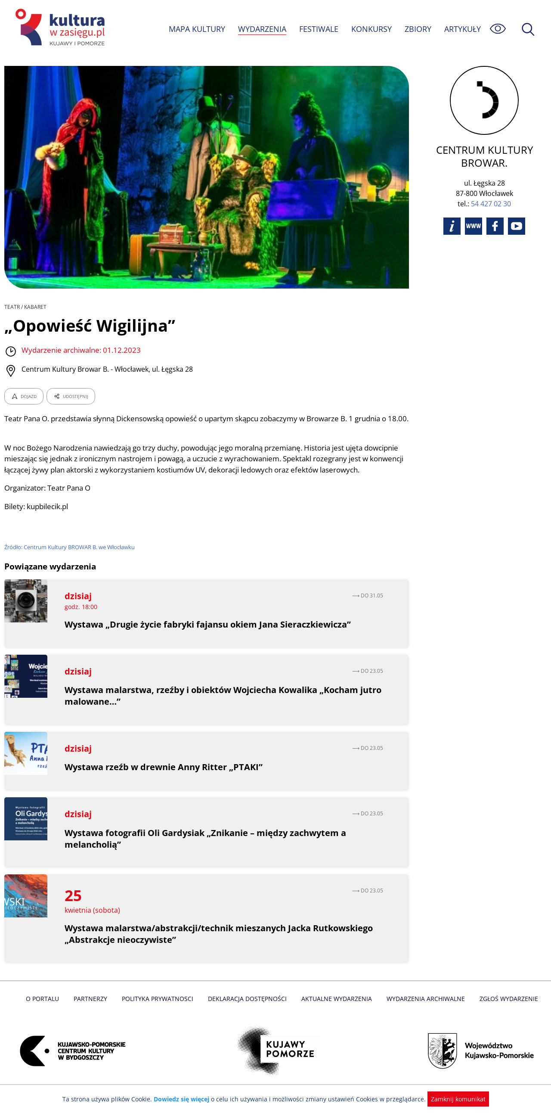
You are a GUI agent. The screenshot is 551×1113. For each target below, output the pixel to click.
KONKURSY (371, 29)
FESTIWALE (318, 29)
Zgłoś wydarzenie (505, 1010)
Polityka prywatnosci (159, 1010)
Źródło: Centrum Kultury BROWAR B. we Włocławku (70, 558)
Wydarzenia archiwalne (423, 1010)
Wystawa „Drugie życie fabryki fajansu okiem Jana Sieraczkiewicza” (209, 635)
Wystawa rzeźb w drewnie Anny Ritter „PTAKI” (164, 778)
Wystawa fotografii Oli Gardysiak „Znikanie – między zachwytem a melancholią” (206, 849)
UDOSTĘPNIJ (70, 396)
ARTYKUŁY (462, 29)
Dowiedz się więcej (185, 1099)
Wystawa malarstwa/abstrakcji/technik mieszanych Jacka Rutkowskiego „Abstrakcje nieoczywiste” (220, 944)
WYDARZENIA (261, 29)
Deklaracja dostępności (248, 1010)
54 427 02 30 (491, 203)
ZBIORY (417, 29)
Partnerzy (93, 1010)
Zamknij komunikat (453, 1099)
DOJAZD (24, 396)
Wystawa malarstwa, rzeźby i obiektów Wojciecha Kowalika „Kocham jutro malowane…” (213, 706)
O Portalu (46, 1010)
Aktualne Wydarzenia (336, 1010)
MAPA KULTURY (195, 29)
